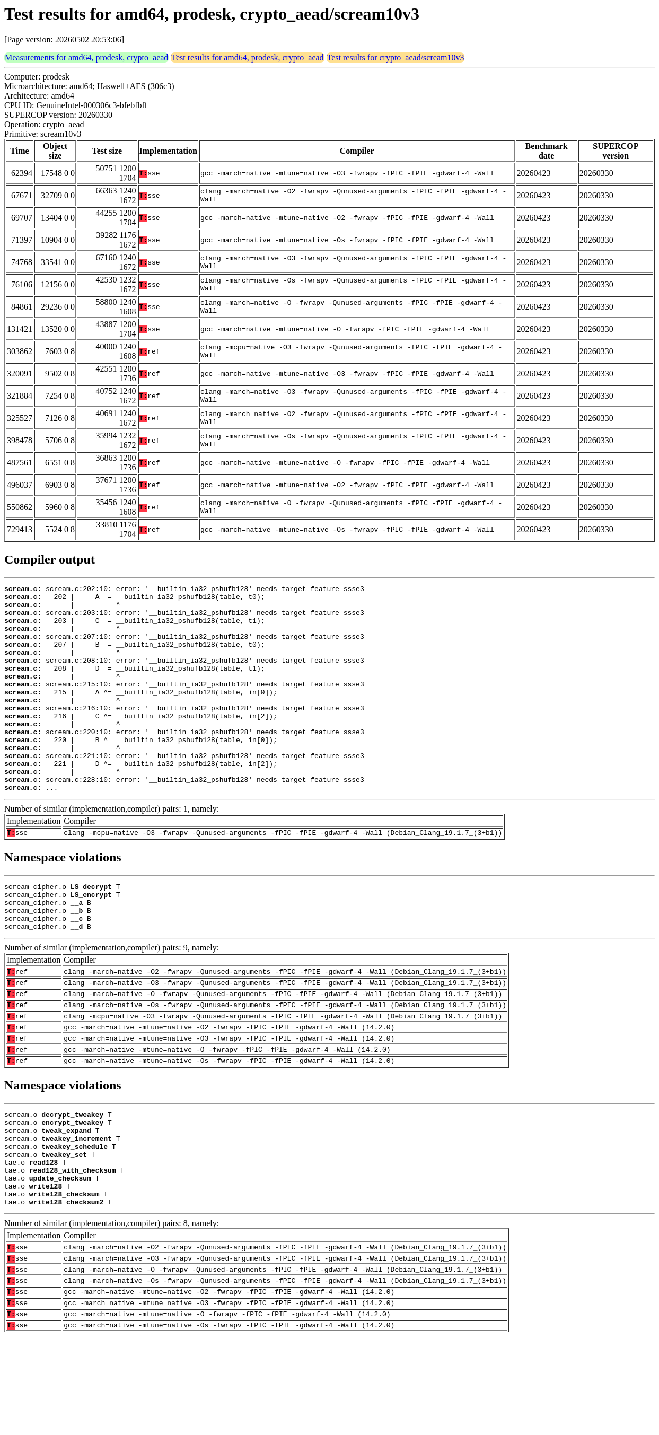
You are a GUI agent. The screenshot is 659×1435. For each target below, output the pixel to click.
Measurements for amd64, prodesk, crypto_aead (86, 57)
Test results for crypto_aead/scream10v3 (395, 57)
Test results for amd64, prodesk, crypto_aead (247, 57)
